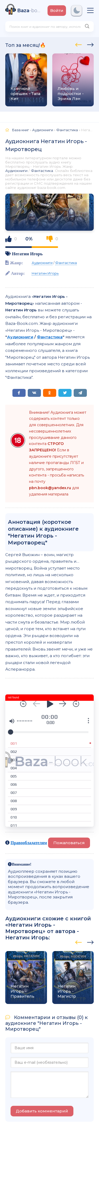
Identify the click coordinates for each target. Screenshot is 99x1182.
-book (29, 10)
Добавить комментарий (42, 1110)
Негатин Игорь (27, 253)
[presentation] (78, 44)
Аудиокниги (16, 171)
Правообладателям (29, 842)
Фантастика (42, 171)
